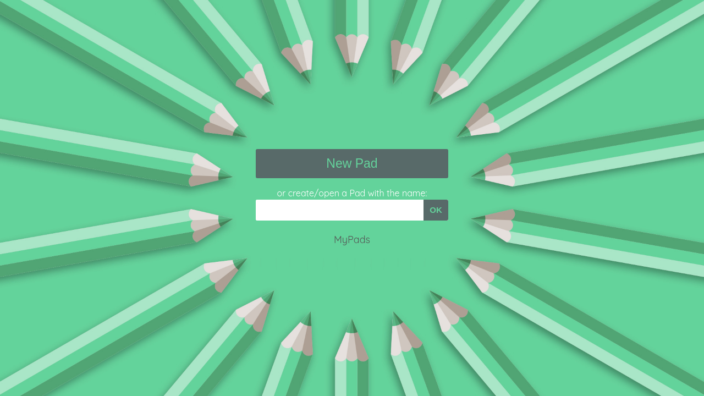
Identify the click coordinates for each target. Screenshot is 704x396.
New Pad (351, 163)
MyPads (352, 239)
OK (436, 210)
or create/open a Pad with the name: (352, 193)
